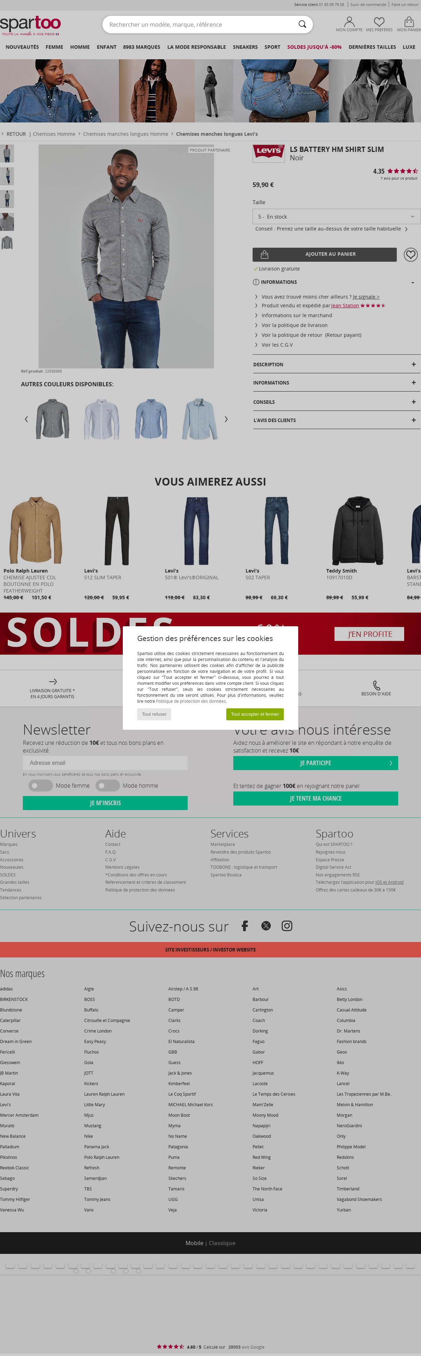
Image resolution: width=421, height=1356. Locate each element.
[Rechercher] (302, 24)
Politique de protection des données (191, 701)
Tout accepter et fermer (255, 714)
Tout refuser (154, 714)
